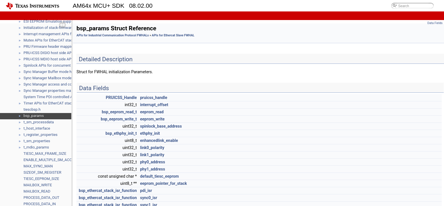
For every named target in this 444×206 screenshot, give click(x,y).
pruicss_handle (153, 97)
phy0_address (152, 162)
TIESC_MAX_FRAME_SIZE (44, 153)
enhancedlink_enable (159, 140)
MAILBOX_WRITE (37, 185)
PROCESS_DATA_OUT (41, 197)
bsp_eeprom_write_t (119, 119)
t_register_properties (40, 134)
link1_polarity (152, 154)
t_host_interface (36, 128)
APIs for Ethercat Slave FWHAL (173, 35)
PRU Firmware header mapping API (52, 46)
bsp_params (33, 116)
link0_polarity (152, 147)
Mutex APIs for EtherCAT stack (48, 40)
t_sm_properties (36, 141)
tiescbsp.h (32, 109)
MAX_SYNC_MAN (38, 166)
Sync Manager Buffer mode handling (53, 72)
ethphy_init (150, 133)
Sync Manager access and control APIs (55, 84)
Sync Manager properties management (55, 90)
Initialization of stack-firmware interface (56, 27)
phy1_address (152, 169)
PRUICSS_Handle (121, 97)
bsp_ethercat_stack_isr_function (108, 190)
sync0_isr (148, 197)
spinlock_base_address (161, 126)
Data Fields (435, 23)
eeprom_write (152, 119)
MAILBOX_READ (36, 191)
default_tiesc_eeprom (159, 176)
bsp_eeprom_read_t (119, 112)
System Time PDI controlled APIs (50, 97)
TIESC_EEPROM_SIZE (41, 179)
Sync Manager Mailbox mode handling (55, 78)
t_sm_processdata (38, 122)
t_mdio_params (36, 147)
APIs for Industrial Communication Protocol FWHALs (112, 35)
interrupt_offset (154, 104)
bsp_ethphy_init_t (121, 133)
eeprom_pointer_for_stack (163, 183)
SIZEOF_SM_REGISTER (42, 172)
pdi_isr (146, 190)
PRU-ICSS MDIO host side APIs (48, 59)
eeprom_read (152, 112)
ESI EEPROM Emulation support (49, 21)
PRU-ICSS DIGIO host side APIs (49, 53)
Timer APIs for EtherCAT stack (48, 103)
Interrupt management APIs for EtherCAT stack (62, 34)
